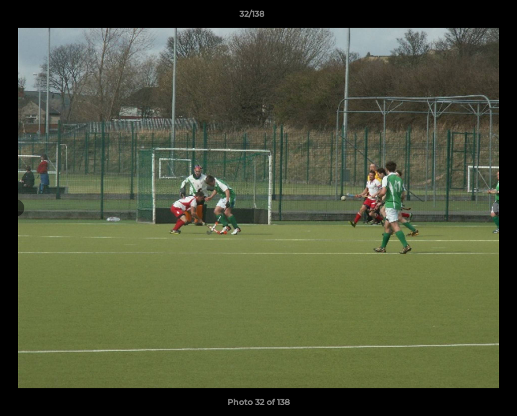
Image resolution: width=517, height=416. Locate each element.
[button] (468, 17)
